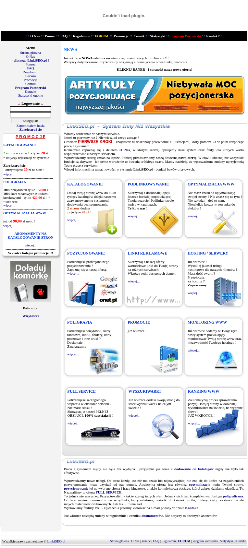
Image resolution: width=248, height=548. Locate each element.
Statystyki (157, 36)
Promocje (121, 36)
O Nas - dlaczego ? (30, 58)
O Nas (35, 36)
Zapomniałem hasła (30, 125)
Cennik (139, 36)
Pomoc (50, 36)
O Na (134, 541)
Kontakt (30, 91)
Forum (30, 76)
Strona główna (30, 52)
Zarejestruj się (30, 129)
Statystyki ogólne (30, 95)
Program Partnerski (205, 541)
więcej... (9, 174)
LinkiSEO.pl (56, 541)
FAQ (64, 36)
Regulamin (81, 36)
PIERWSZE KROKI (95, 141)
